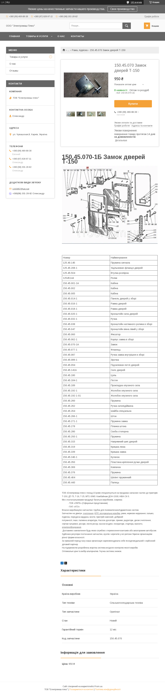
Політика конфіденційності (108, 689)
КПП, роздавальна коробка (107, 513)
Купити (133, 103)
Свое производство (122, 9)
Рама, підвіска (80, 50)
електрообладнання (71, 527)
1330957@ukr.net (20, 188)
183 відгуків (136, 2)
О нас (61, 36)
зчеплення (88, 513)
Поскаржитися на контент (81, 689)
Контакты (77, 36)
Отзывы (13, 70)
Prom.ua (98, 686)
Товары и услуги (37, 36)
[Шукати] (126, 26)
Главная (14, 36)
